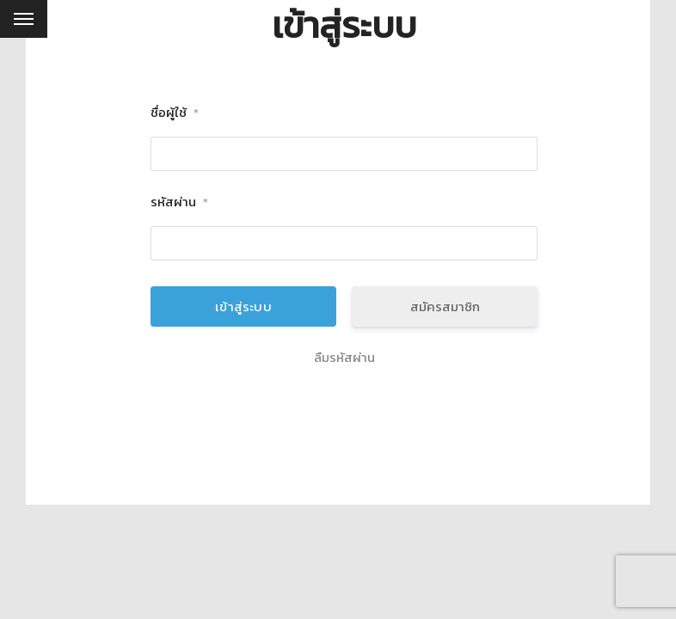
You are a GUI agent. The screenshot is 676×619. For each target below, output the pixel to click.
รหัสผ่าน (179, 202)
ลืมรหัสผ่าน (344, 357)
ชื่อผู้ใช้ (175, 113)
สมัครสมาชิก (445, 306)
